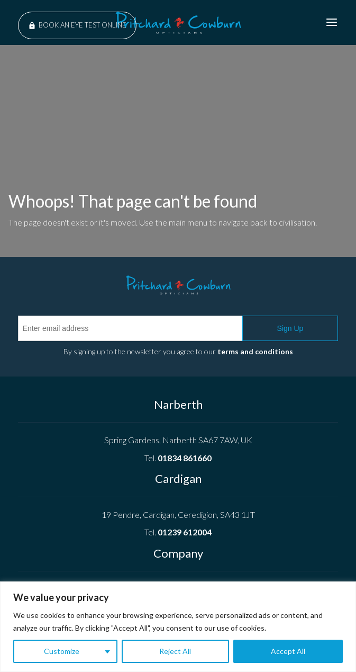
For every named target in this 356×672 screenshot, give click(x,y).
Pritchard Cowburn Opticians (178, 22)
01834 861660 (185, 458)
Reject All (175, 651)
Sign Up (290, 328)
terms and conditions (255, 351)
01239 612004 (185, 532)
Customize (61, 651)
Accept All (288, 651)
